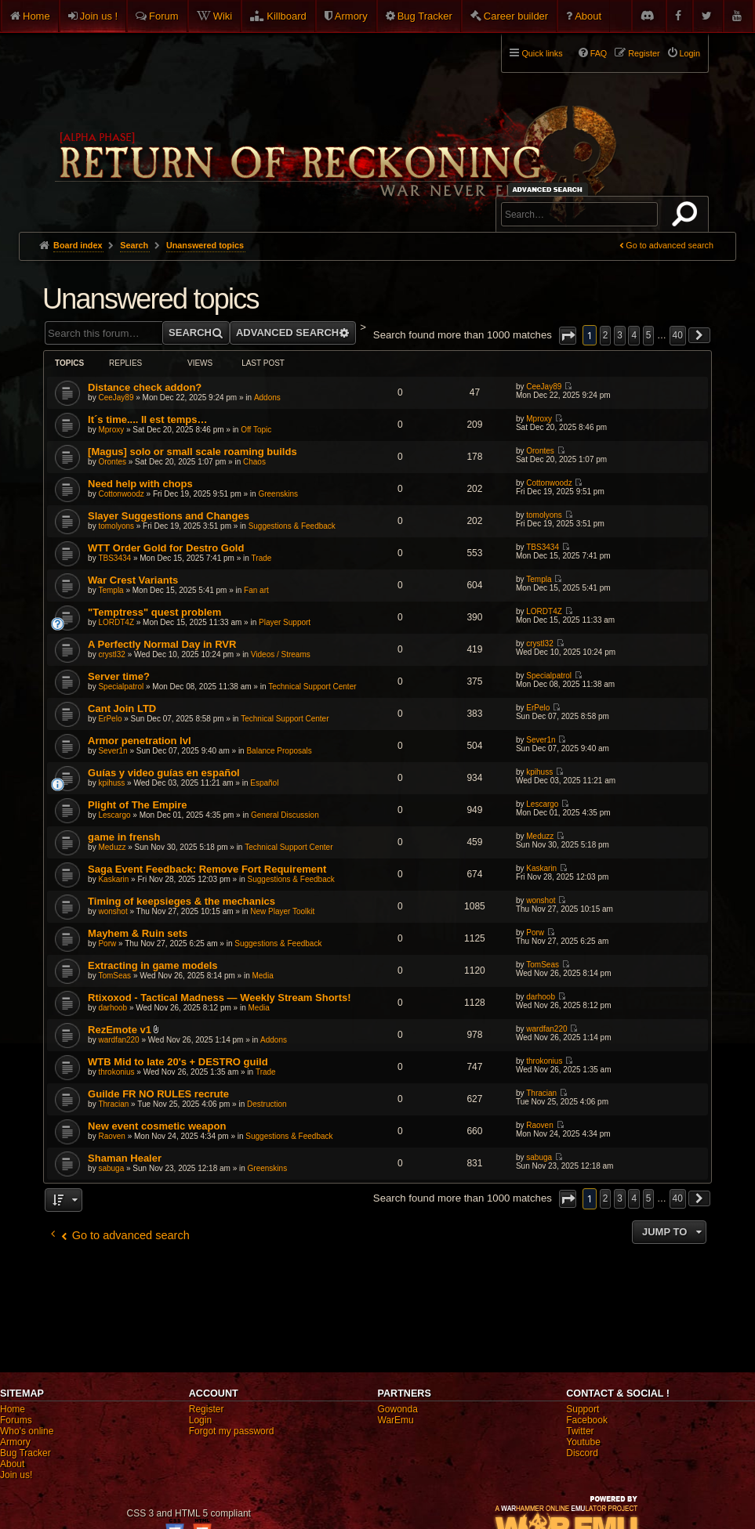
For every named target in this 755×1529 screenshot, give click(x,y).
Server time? (119, 676)
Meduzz (111, 847)
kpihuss (111, 783)
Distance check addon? (144, 387)
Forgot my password (231, 1431)
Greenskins (278, 494)
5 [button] (649, 335)
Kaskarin (113, 879)
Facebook (587, 1420)
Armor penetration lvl (139, 740)
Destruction (267, 1104)
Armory (351, 16)
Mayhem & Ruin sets (137, 933)
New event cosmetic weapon (157, 1126)
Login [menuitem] (690, 53)
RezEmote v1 (119, 1030)
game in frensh (124, 837)
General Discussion (285, 815)
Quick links (541, 53)
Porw (107, 943)
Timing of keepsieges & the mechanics (181, 901)
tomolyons (116, 526)
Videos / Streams (280, 654)
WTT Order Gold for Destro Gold (166, 548)
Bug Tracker (424, 16)
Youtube (583, 1442)
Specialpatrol (120, 686)
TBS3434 (114, 558)
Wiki (223, 16)
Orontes (112, 461)
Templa (110, 590)
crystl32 (111, 654)
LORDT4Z (116, 622)
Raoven (111, 1136)
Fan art (256, 590)
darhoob (112, 1007)
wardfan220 (118, 1040)
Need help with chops (140, 484)
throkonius (116, 1072)
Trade (262, 558)
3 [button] (620, 335)
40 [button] (678, 335)
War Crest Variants (133, 580)
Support (582, 1409)
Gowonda (398, 1409)
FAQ (599, 53)
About (588, 16)
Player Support (284, 622)
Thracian (113, 1104)
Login (200, 1420)
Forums (16, 1420)
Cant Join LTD (122, 708)
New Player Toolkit (282, 911)
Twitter (579, 1431)
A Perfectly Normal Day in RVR (162, 644)
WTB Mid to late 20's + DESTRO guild (178, 1062)
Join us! (16, 1474)
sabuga (111, 1168)
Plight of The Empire (137, 805)
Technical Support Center (312, 686)
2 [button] (605, 335)
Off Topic (256, 429)
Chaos (254, 461)
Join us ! (99, 16)
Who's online (26, 1431)
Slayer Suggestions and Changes (168, 516)
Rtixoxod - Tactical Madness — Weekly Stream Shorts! (219, 997)
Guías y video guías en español (164, 773)
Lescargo (114, 815)
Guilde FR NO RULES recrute (158, 1094)
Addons (267, 397)
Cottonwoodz (120, 494)
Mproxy (111, 429)
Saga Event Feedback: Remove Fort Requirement (207, 869)
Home (36, 16)
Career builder (516, 16)
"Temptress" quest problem (154, 612)
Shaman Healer (125, 1158)
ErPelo (110, 718)
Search (687, 217)
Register (206, 1409)
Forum (164, 16)
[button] (567, 336)
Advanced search (550, 189)
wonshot (112, 911)
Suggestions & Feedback (292, 526)
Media (262, 975)
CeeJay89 (115, 397)
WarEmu (396, 1420)
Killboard (287, 16)
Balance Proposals (278, 750)
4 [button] (634, 335)
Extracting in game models (152, 965)
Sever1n (112, 750)
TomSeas (114, 975)
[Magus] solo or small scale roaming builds (192, 451)
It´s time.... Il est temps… (147, 419)
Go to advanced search (669, 245)
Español (264, 783)
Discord (582, 1453)
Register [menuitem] (643, 53)
